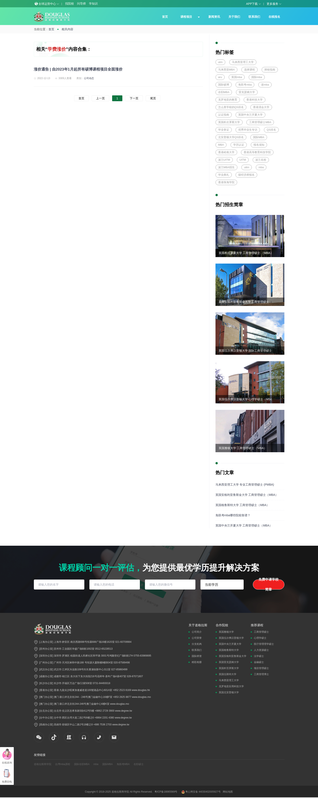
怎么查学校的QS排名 (231, 107)
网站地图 (228, 791)
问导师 (81, 3)
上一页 (100, 98)
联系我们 (254, 16)
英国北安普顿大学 (229, 692)
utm (220, 62)
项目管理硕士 (261, 668)
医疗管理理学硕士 (264, 644)
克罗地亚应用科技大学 (231, 686)
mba (261, 167)
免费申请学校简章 (268, 585)
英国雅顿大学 (226, 631)
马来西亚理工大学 (243, 62)
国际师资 (197, 656)
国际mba (256, 77)
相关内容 (67, 29)
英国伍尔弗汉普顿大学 (231, 637)
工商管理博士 (261, 674)
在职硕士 (139, 764)
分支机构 (197, 644)
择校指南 (269, 69)
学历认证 (238, 144)
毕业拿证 (223, 129)
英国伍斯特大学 (227, 674)
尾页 (153, 98)
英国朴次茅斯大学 (229, 122)
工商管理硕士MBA (260, 122)
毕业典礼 (223, 174)
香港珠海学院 (226, 182)
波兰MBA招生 (226, 167)
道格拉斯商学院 (42, 764)
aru (220, 77)
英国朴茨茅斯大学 (229, 668)
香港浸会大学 (261, 107)
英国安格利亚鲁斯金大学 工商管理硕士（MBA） (246, 494)
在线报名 (274, 16)
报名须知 (258, 144)
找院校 (69, 3)
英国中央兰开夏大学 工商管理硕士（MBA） (243, 525)
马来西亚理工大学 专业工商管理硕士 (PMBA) (244, 484)
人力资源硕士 (261, 650)
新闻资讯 (214, 16)
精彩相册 (197, 662)
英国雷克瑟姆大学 (229, 662)
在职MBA (223, 92)
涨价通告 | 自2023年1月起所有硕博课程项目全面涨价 (78, 69)
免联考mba (245, 84)
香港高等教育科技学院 (257, 152)
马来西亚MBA (226, 69)
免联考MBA (123, 764)
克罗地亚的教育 (227, 99)
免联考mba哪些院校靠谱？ (232, 515)
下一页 (134, 98)
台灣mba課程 (62, 764)
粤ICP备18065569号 (166, 791)
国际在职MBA (82, 764)
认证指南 (223, 114)
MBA (221, 144)
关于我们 (234, 16)
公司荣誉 (197, 637)
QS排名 (271, 129)
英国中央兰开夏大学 (250, 114)
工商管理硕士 (261, 631)
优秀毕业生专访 (247, 129)
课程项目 (186, 16)
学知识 (93, 3)
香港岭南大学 (226, 152)
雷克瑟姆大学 (247, 92)
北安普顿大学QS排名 (231, 137)
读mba (265, 84)
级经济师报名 (246, 174)
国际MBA (258, 137)
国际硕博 (223, 84)
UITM (242, 159)
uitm (246, 167)
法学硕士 (259, 656)
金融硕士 (259, 662)
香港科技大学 (254, 99)
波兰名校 (260, 159)
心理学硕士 (260, 637)
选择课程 (249, 69)
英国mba (236, 77)
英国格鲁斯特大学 (229, 650)
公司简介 (197, 631)
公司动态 (89, 78)
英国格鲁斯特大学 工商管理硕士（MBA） (242, 505)
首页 (165, 16)
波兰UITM (224, 159)
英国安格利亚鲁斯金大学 (232, 656)
